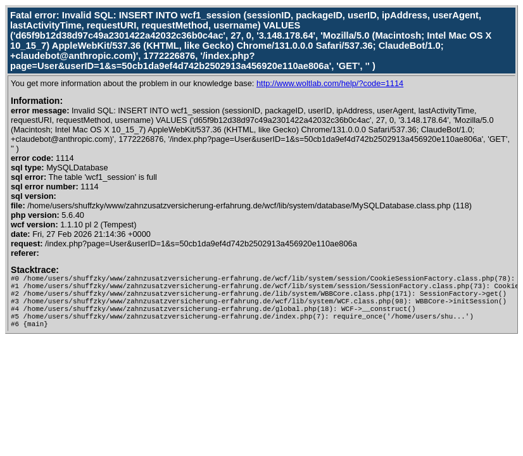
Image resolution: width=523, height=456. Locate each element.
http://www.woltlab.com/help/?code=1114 (329, 83)
